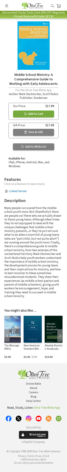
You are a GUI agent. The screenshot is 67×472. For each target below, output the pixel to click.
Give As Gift (33, 132)
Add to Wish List (33, 147)
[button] (52, 6)
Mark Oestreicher (30, 94)
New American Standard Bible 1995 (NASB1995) (32, 351)
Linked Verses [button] (18, 191)
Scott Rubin (50, 94)
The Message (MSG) (11, 347)
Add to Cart (33, 114)
